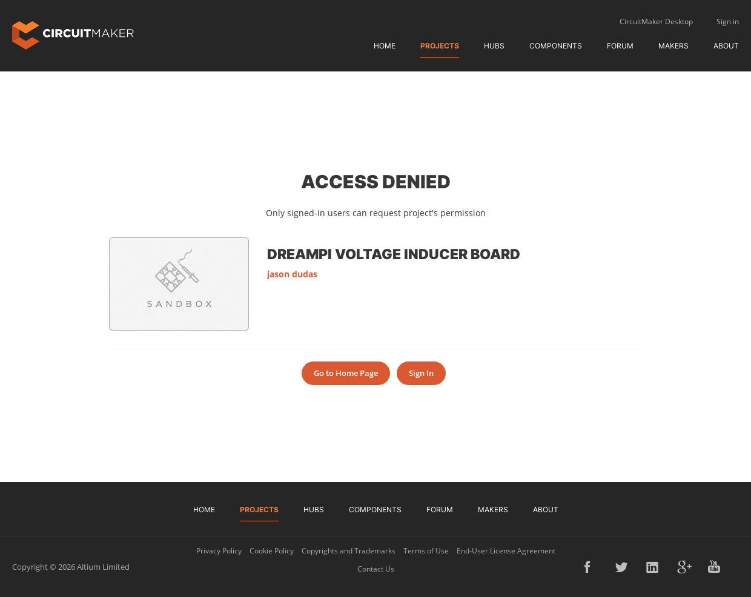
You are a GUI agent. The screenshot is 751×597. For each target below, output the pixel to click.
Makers (673, 46)
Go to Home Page (346, 373)
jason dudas (292, 274)
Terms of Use (426, 551)
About (726, 46)
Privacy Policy (219, 551)
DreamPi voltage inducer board (393, 253)
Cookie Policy (272, 551)
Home (384, 46)
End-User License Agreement (506, 551)
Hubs (494, 46)
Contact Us (375, 569)
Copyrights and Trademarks (348, 551)
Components (555, 46)
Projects (439, 46)
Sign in (727, 21)
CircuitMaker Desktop (656, 21)
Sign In (421, 373)
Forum (620, 46)
